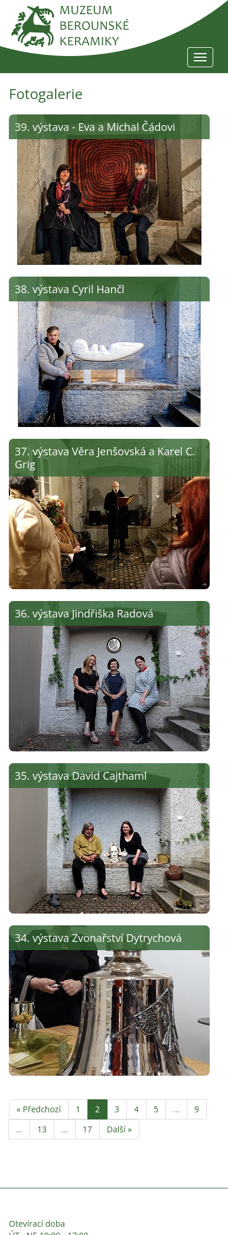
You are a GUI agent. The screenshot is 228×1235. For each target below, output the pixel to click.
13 (42, 1129)
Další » (119, 1129)
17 (87, 1129)
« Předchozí (39, 1109)
